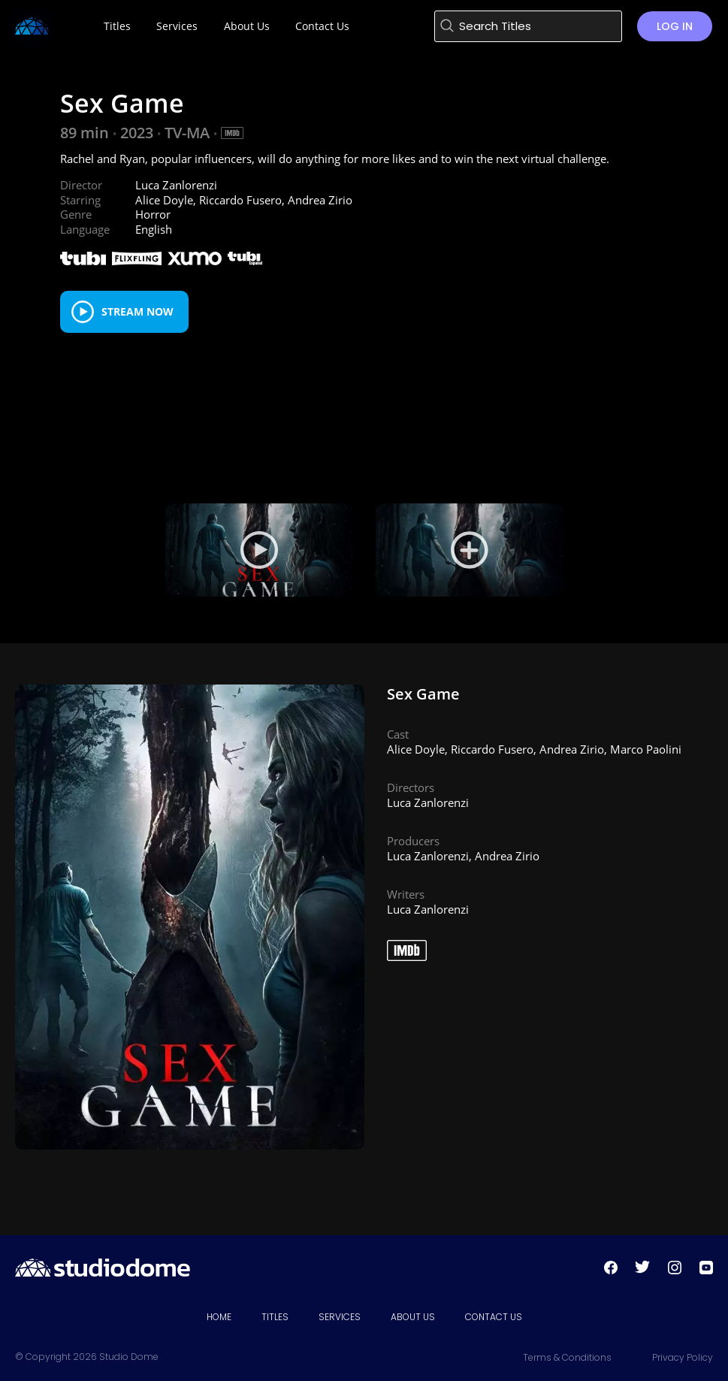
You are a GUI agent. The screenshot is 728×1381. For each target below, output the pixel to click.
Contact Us (493, 1316)
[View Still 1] (469, 550)
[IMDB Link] (232, 133)
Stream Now (137, 311)
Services (340, 1316)
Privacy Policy (682, 1357)
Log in (675, 26)
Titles (274, 1316)
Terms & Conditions (567, 1357)
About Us (413, 1316)
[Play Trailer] (259, 550)
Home (219, 1316)
